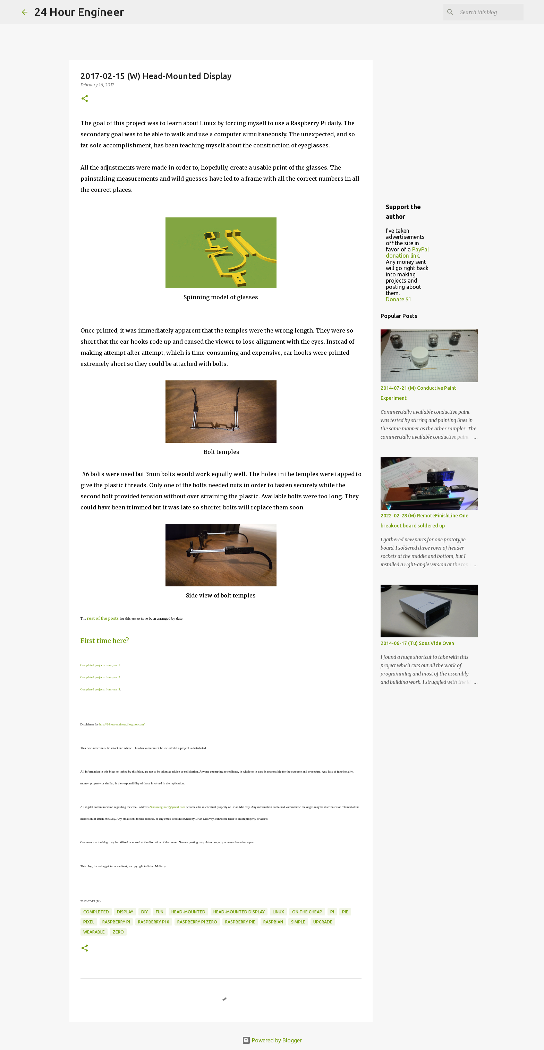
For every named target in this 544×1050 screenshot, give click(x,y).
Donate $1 (398, 299)
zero (118, 932)
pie (345, 912)
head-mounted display (239, 912)
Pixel (88, 922)
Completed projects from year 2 (100, 677)
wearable (94, 932)
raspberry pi (116, 922)
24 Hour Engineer (79, 12)
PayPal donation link (407, 252)
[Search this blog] (487, 12)
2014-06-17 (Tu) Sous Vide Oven (417, 643)
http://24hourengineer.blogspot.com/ (122, 724)
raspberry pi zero (197, 922)
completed (96, 912)
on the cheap (307, 912)
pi (332, 912)
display (125, 912)
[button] (84, 99)
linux (278, 912)
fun (159, 912)
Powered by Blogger (272, 1040)
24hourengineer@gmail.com (167, 807)
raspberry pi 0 (153, 922)
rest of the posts (103, 618)
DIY (144, 912)
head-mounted (188, 912)
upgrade (322, 922)
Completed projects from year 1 (100, 665)
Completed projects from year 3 (100, 689)
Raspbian (273, 922)
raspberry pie (240, 922)
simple (298, 922)
